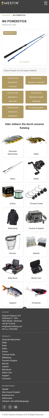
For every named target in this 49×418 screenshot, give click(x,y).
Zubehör (36, 253)
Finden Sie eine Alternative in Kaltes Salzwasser (36, 97)
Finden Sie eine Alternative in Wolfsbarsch (12, 112)
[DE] (10, 3)
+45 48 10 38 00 (8, 324)
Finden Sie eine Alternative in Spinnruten (12, 97)
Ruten (12, 179)
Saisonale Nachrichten (11, 340)
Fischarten (36, 303)
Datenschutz (7, 398)
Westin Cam (36, 278)
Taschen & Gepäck (36, 228)
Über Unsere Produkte (11, 392)
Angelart (12, 303)
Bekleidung (12, 228)
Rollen (36, 179)
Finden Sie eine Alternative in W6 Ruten (36, 80)
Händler (5, 389)
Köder (36, 154)
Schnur (13, 204)
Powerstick (6, 15)
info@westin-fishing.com (12, 326)
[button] (24, 47)
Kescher (12, 253)
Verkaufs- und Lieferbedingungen (15, 401)
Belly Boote (12, 278)
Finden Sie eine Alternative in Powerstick (12, 82)
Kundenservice (8, 395)
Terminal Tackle (36, 204)
